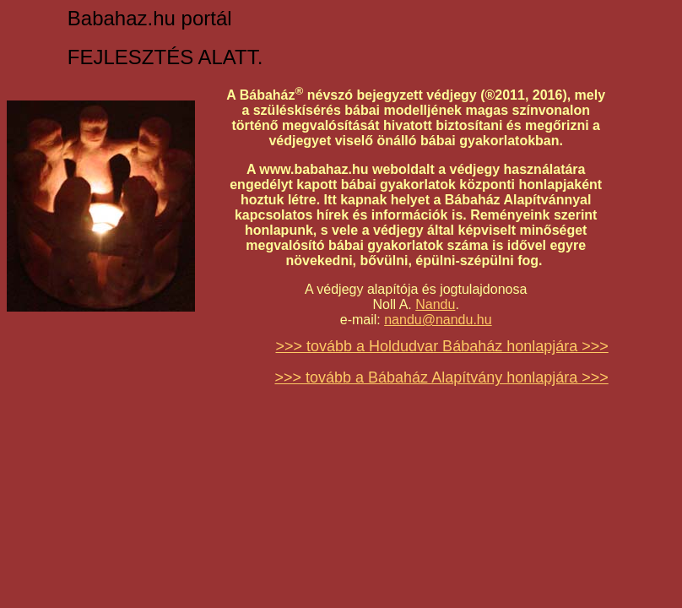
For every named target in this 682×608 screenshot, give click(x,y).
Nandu (435, 304)
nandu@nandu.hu (437, 319)
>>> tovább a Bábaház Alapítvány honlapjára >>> (441, 377)
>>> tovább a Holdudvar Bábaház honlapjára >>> (441, 346)
